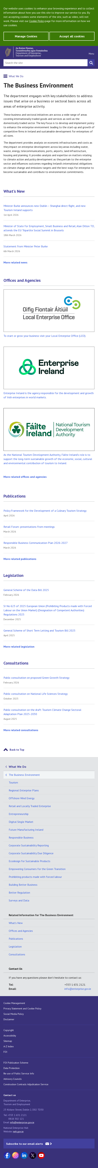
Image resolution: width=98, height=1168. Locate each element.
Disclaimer (8, 1019)
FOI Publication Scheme (15, 1062)
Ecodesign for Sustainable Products (29, 861)
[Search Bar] (45, 62)
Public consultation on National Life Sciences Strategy (35, 693)
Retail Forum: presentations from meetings (29, 526)
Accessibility (9, 1035)
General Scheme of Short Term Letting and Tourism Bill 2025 (39, 630)
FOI (5, 1051)
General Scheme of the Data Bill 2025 (26, 590)
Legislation (13, 575)
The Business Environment (24, 775)
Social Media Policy (13, 1013)
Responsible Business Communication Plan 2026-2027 (35, 543)
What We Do (16, 76)
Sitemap (7, 1041)
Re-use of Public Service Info (18, 1073)
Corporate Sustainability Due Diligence (31, 853)
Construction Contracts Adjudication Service (25, 1084)
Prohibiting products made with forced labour (35, 877)
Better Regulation (19, 892)
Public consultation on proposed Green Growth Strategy (36, 677)
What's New (14, 191)
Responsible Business (21, 837)
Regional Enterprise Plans (24, 790)
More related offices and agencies (25, 476)
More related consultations (20, 730)
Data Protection (11, 1068)
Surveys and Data (19, 900)
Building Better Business (23, 884)
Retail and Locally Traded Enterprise (30, 806)
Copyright (8, 1030)
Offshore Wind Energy (21, 798)
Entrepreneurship (18, 814)
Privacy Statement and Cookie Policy (22, 1008)
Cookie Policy (36, 21)
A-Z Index (8, 1046)
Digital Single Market (21, 822)
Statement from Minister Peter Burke (25, 246)
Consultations (15, 663)
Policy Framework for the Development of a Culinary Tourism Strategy (44, 510)
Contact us (9, 1095)
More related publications (19, 559)
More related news (15, 262)
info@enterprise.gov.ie (77, 989)
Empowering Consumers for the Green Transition (37, 869)
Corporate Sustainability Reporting (29, 845)
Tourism (13, 782)
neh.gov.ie (18, 1131)
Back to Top (17, 749)
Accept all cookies (72, 36)
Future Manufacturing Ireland (26, 829)
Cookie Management (14, 1003)
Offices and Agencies (22, 280)
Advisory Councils (12, 1078)
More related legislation (18, 646)
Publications (14, 496)
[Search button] (91, 62)
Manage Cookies (26, 36)
